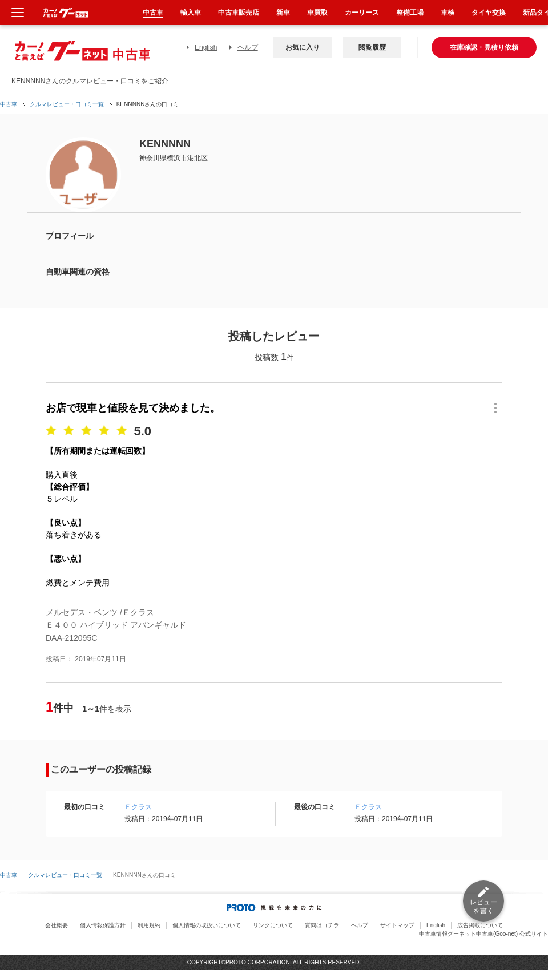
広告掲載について (480, 925)
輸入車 (190, 13)
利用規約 (149, 925)
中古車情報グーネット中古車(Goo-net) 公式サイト (483, 934)
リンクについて (273, 925)
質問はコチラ (322, 925)
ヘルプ (247, 47)
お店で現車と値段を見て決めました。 (133, 408)
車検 (447, 13)
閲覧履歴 (372, 47)
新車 (283, 13)
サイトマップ (397, 925)
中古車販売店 (238, 13)
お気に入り (302, 47)
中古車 (8, 104)
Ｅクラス (138, 807)
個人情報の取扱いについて (206, 925)
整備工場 (410, 13)
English (206, 47)
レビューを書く (483, 906)
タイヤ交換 (489, 13)
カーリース (362, 13)
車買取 (317, 13)
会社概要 (56, 925)
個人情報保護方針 (103, 925)
